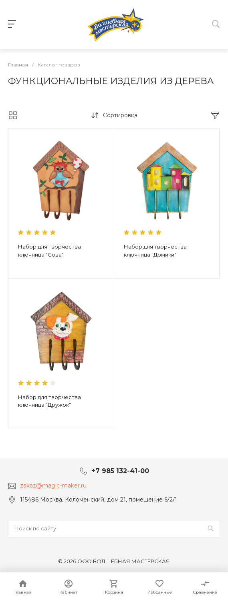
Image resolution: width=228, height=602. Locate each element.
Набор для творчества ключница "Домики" (155, 250)
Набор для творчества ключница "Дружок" (49, 401)
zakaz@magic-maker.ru (53, 485)
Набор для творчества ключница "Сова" (49, 250)
